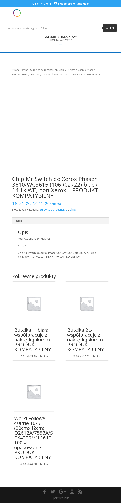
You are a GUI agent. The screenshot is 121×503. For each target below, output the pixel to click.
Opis (19, 220)
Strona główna (20, 70)
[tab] (60, 221)
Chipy (73, 209)
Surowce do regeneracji (43, 70)
